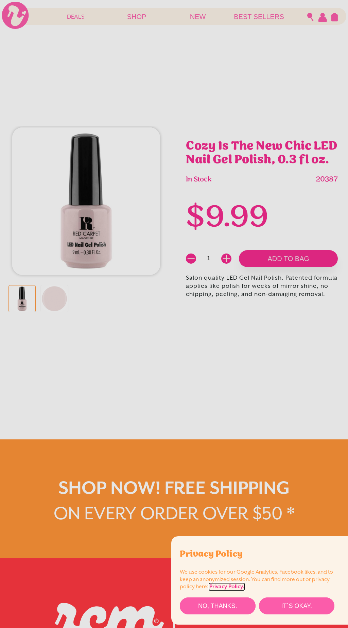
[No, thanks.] (218, 605)
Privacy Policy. (226, 586)
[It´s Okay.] (297, 605)
